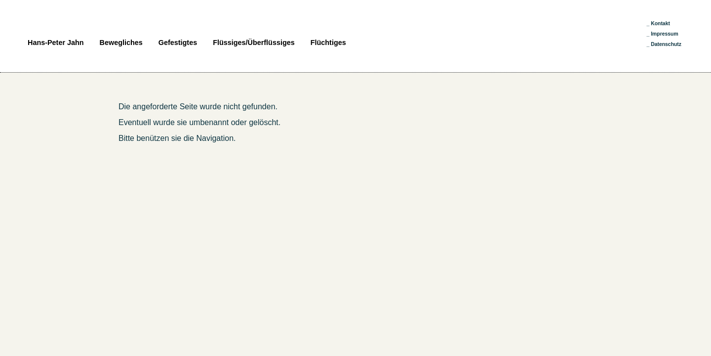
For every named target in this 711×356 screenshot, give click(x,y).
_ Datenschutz (664, 44)
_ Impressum (662, 34)
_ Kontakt (658, 23)
